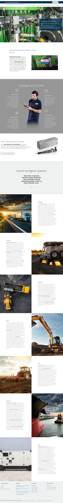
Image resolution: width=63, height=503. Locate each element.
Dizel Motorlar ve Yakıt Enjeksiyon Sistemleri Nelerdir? (22, 486)
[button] (30, 41)
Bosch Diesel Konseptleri (51, 487)
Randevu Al (55, 2)
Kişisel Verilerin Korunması (47, 500)
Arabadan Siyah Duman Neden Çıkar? (23, 491)
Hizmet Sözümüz (35, 492)
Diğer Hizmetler (35, 488)
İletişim (57, 5)
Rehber (43, 5)
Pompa (2, 485)
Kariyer (53, 5)
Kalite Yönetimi (34, 490)
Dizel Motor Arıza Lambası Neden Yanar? (22, 489)
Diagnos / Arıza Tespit (5, 488)
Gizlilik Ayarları (39, 500)
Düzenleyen (26, 500)
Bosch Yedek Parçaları (51, 488)
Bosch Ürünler (48, 5)
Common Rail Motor (20, 494)
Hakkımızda (34, 485)
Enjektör (2, 487)
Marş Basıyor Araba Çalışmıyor (22, 492)
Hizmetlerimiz (33, 5)
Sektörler (39, 5)
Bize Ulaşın (49, 485)
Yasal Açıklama (32, 500)
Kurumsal (28, 5)
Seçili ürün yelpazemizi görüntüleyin (8, 161)
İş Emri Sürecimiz (35, 487)
